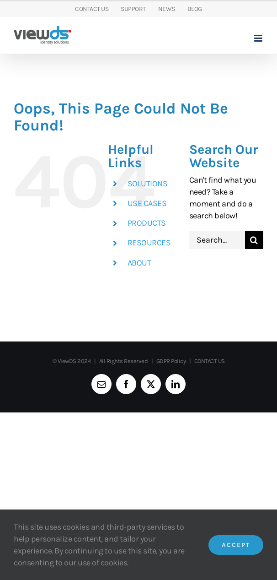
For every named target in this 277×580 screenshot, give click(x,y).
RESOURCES (149, 243)
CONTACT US (209, 361)
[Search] (254, 240)
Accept (236, 545)
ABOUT (139, 263)
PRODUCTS (147, 223)
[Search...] (217, 240)
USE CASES (147, 203)
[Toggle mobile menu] (259, 38)
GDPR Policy (171, 361)
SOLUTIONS (148, 184)
